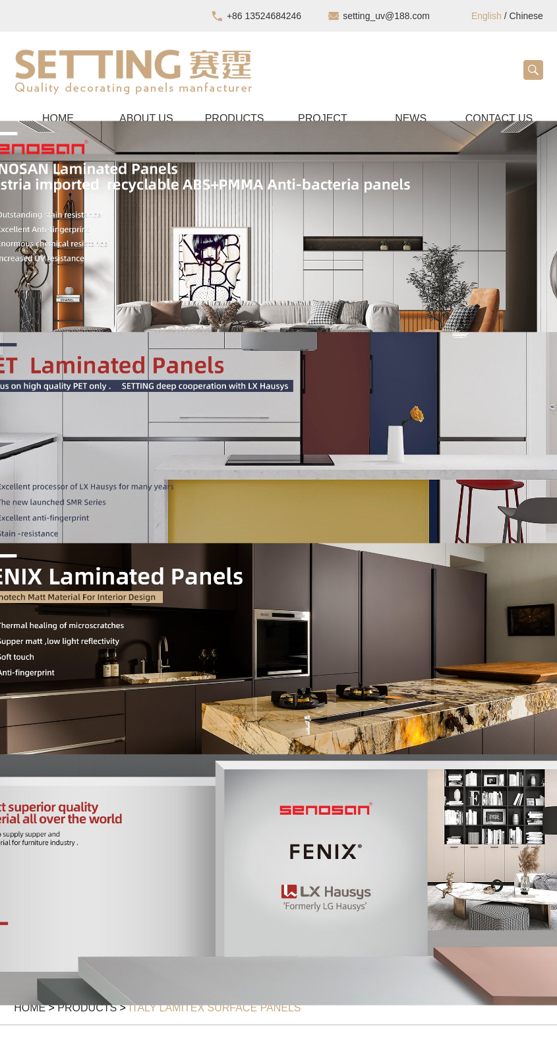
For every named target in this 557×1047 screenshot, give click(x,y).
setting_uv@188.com (386, 16)
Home (29, 1007)
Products (87, 1007)
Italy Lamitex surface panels (215, 1007)
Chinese (526, 16)
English (486, 16)
